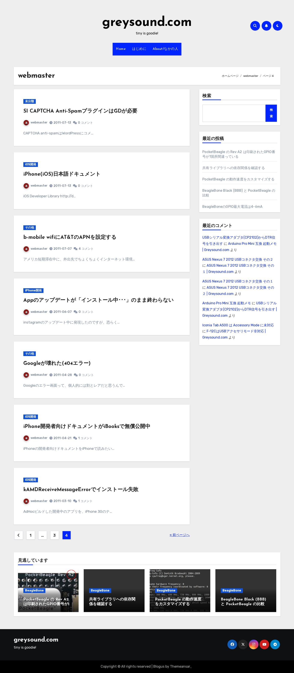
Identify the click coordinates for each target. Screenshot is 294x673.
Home (121, 49)
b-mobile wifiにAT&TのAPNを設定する (69, 237)
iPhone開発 (33, 290)
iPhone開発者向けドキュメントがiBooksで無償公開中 (86, 426)
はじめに (139, 49)
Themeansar (180, 666)
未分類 (29, 101)
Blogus (158, 666)
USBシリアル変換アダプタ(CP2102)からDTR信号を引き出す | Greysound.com (239, 309)
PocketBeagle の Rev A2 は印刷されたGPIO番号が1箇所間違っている (48, 604)
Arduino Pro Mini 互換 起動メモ (226, 303)
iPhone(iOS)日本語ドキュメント (62, 174)
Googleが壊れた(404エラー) (57, 363)
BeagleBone (34, 590)
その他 (29, 227)
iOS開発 (30, 164)
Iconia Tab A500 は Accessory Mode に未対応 (238, 325)
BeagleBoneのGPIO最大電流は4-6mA (232, 207)
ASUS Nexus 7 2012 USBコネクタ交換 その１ (237, 281)
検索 (206, 96)
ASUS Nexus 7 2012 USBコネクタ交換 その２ (237, 259)
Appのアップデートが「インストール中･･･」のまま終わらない (98, 300)
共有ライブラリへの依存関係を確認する (233, 168)
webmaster (36, 122)
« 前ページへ (180, 535)
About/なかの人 (165, 49)
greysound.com (147, 22)
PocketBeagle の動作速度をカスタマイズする (238, 179)
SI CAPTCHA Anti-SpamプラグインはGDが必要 (80, 111)
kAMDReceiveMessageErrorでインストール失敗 (80, 489)
